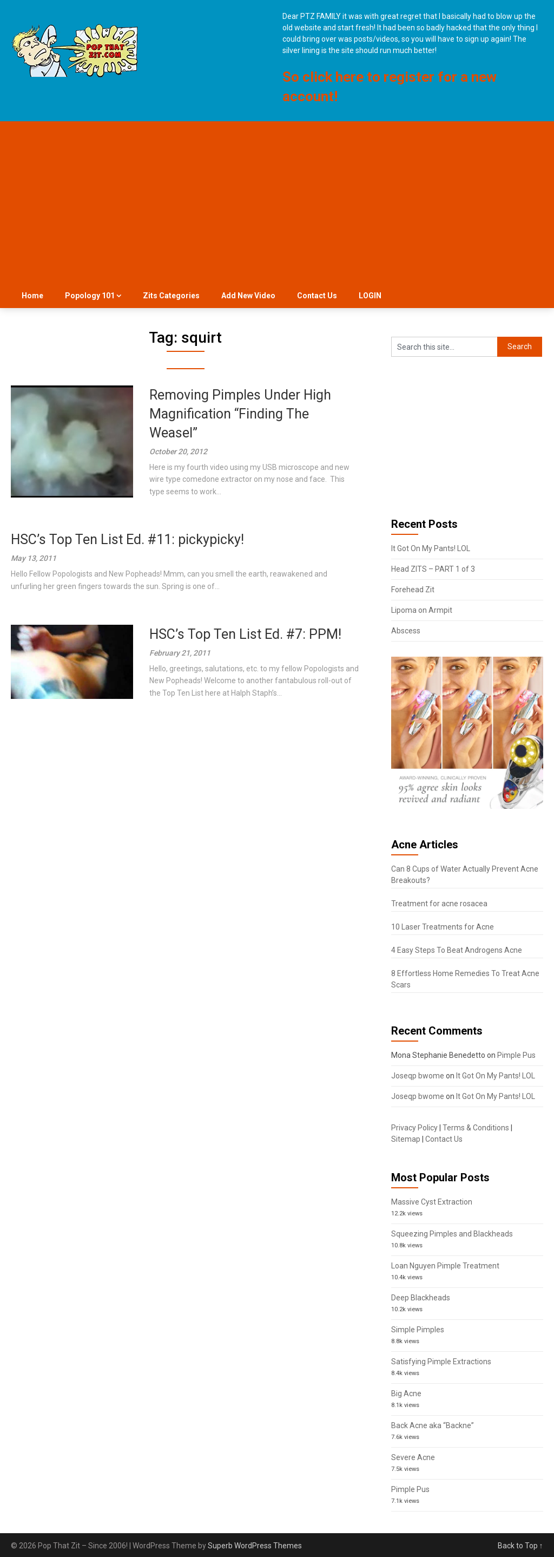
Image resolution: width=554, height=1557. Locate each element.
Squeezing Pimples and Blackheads (452, 1233)
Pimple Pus (516, 1055)
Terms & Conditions (476, 1127)
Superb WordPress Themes (255, 1545)
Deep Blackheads (420, 1297)
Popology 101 (90, 295)
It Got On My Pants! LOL (430, 548)
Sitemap (405, 1139)
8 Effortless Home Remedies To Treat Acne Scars (465, 979)
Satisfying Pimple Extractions (441, 1361)
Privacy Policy (414, 1127)
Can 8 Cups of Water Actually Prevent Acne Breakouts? (464, 875)
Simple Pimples (417, 1329)
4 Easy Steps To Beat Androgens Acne (456, 950)
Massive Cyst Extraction (431, 1202)
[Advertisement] (277, 202)
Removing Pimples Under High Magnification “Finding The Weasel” (240, 414)
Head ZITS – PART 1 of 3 (433, 569)
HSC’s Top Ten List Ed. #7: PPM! (245, 634)
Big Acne (406, 1393)
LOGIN (370, 295)
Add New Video (248, 295)
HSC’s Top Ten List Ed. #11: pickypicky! (127, 539)
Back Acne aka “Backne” (432, 1425)
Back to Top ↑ (520, 1545)
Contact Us (317, 295)
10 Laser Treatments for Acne (442, 927)
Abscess (405, 630)
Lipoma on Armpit (421, 610)
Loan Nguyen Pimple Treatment (445, 1265)
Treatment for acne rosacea (439, 903)
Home (32, 295)
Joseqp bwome (417, 1075)
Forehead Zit (412, 589)
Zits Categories (171, 295)
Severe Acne (413, 1457)
